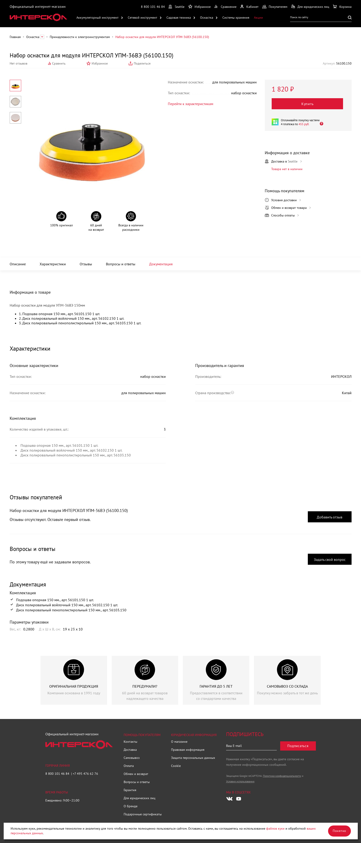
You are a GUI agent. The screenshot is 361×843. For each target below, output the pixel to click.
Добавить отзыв (329, 517)
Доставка (130, 750)
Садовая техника (178, 17)
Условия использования (240, 781)
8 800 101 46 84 (153, 7)
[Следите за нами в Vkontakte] (229, 799)
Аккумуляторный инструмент (97, 17)
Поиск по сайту (299, 17)
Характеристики (53, 264)
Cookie (176, 766)
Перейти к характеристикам (190, 103)
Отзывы (86, 264)
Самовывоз (132, 758)
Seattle (179, 7)
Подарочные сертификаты (143, 814)
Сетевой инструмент (142, 17)
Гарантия (130, 790)
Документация (161, 264)
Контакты (130, 741)
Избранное (100, 63)
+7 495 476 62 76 (85, 774)
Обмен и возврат (136, 774)
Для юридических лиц (139, 798)
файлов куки (275, 828)
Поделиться (142, 63)
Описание (18, 264)
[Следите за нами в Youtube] (238, 799)
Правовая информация (187, 750)
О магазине (179, 741)
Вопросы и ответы (120, 264)
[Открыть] (320, 123)
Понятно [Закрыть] (339, 831)
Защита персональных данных (193, 758)
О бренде (130, 806)
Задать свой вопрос (330, 559)
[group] (74, 680)
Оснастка (206, 17)
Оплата (129, 766)
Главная (15, 37)
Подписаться (297, 746)
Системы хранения (235, 17)
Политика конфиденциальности (282, 776)
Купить (307, 103)
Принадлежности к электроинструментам (80, 37)
